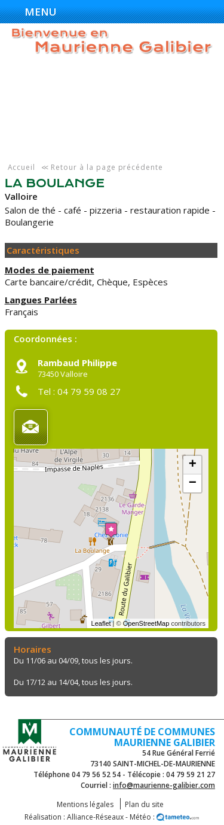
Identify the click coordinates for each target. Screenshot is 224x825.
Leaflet (101, 623)
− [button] (193, 483)
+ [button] (193, 465)
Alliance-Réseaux (95, 817)
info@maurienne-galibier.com (164, 785)
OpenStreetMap (146, 623)
